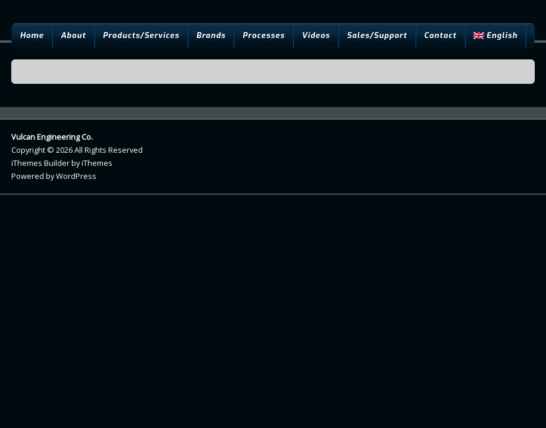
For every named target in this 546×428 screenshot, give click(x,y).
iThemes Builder (40, 163)
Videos (316, 35)
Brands (210, 35)
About (73, 35)
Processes (264, 35)
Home (31, 35)
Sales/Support (377, 35)
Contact (440, 35)
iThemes (96, 163)
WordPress (76, 176)
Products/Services (141, 35)
